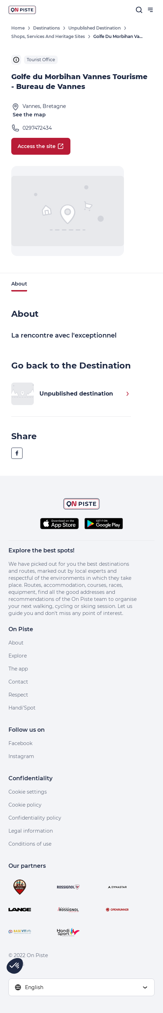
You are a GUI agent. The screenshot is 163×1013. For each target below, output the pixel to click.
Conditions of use (29, 844)
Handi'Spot (22, 708)
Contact (18, 682)
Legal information (30, 831)
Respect (18, 695)
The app (18, 669)
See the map (29, 114)
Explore (17, 656)
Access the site (41, 146)
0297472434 (37, 128)
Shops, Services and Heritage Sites (48, 36)
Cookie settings (27, 792)
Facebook (20, 743)
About (19, 284)
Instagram (21, 756)
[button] (14, 965)
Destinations (46, 28)
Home (18, 28)
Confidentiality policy (34, 818)
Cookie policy (25, 805)
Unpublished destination (94, 28)
